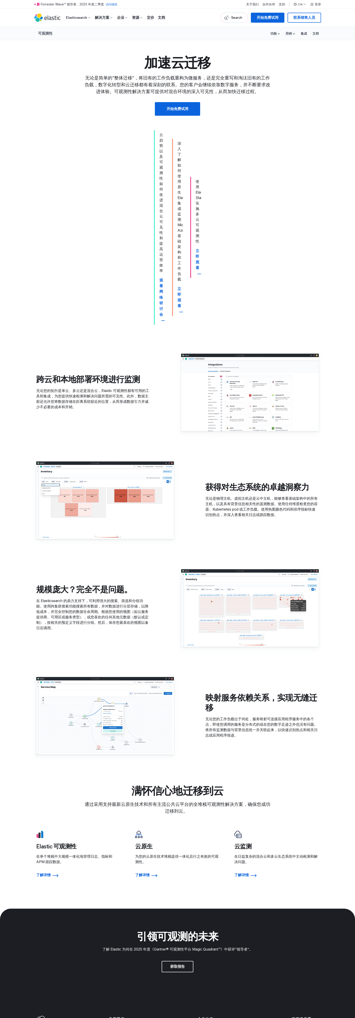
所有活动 (299, 920)
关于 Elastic (118, 854)
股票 (295, 875)
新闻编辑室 (118, 875)
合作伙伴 (268, 4)
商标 (39, 985)
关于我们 (252, 4)
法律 (201, 899)
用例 (288, 33)
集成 (304, 33)
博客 (112, 868)
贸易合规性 (207, 920)
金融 (295, 868)
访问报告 (112, 4)
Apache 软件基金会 (278, 990)
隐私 (201, 913)
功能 (273, 33)
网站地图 (71, 985)
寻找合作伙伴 (208, 854)
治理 (295, 861)
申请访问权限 (208, 868)
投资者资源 (301, 854)
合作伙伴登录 (208, 861)
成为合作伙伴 (208, 875)
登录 (315, 4)
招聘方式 (116, 913)
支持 (282, 4)
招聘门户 (116, 906)
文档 (161, 17)
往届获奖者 (301, 899)
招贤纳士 (116, 899)
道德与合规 (207, 926)
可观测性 (45, 33)
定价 (150, 17)
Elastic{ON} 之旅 (305, 906)
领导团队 (116, 861)
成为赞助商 (301, 913)
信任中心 (205, 906)
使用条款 (49, 985)
